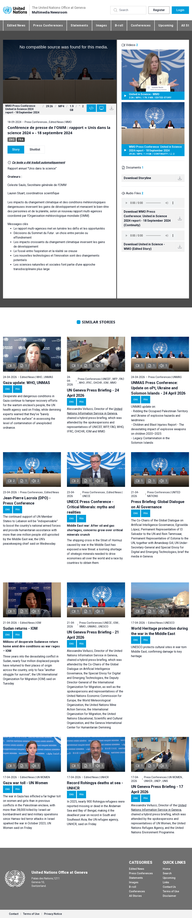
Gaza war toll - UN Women (25, 783)
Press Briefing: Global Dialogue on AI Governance (157, 504)
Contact (13, 913)
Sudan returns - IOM (20, 628)
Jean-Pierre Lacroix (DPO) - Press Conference (27, 500)
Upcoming (165, 25)
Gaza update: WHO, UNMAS (26, 382)
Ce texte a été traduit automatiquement (38, 162)
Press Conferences (48, 25)
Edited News (16, 25)
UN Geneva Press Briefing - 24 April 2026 (93, 393)
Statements (79, 25)
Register (159, 10)
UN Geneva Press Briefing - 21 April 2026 (93, 635)
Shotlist (35, 149)
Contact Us (169, 886)
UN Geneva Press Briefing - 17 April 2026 (157, 789)
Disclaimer (169, 895)
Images (101, 25)
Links (166, 882)
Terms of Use (171, 891)
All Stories (135, 895)
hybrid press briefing (93, 418)
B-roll (119, 25)
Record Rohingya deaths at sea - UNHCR (95, 785)
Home (166, 868)
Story (16, 149)
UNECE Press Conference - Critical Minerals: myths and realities (91, 506)
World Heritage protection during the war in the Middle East (159, 631)
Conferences (141, 25)
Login (180, 10)
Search (167, 873)
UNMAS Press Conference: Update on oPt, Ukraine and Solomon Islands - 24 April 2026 (158, 387)
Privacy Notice (53, 913)
